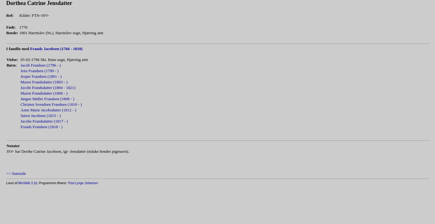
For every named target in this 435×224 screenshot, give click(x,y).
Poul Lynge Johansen (83, 183)
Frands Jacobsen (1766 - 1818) (56, 48)
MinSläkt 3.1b (27, 183)
